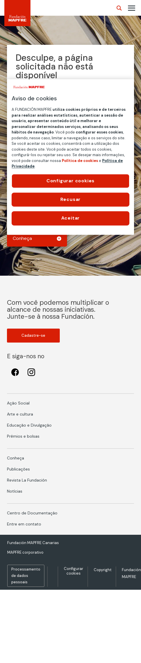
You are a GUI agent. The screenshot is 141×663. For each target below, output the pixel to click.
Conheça (15, 458)
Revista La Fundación (27, 480)
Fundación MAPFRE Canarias (33, 542)
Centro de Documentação (32, 513)
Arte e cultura (20, 414)
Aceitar (70, 218)
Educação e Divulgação (29, 425)
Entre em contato (24, 524)
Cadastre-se (33, 335)
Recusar (70, 199)
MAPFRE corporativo (25, 552)
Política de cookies (80, 160)
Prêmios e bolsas (23, 436)
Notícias (14, 491)
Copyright (102, 569)
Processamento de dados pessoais (25, 575)
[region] (70, 157)
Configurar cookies (73, 570)
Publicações (18, 469)
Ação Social (18, 403)
